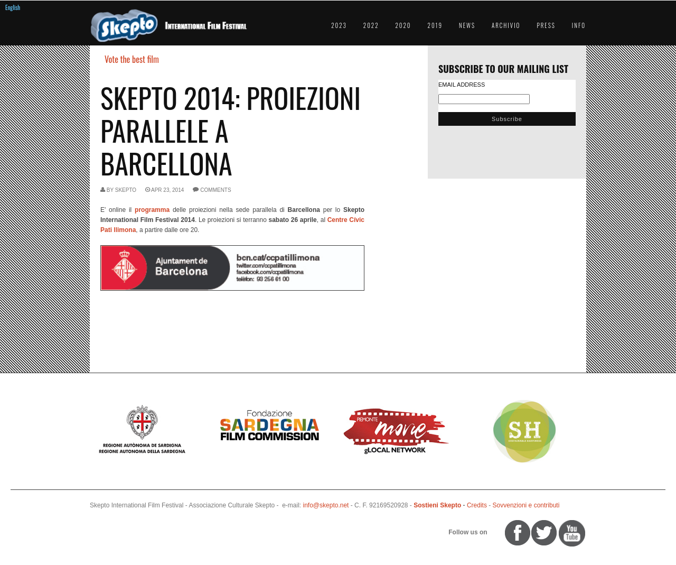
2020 (403, 25)
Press (546, 25)
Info (579, 25)
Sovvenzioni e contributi (526, 505)
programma (152, 210)
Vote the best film (132, 59)
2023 (339, 25)
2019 (435, 25)
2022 (371, 25)
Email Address (461, 84)
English (12, 7)
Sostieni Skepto (437, 505)
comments (215, 190)
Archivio (506, 25)
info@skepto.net (326, 505)
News (467, 25)
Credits (477, 505)
